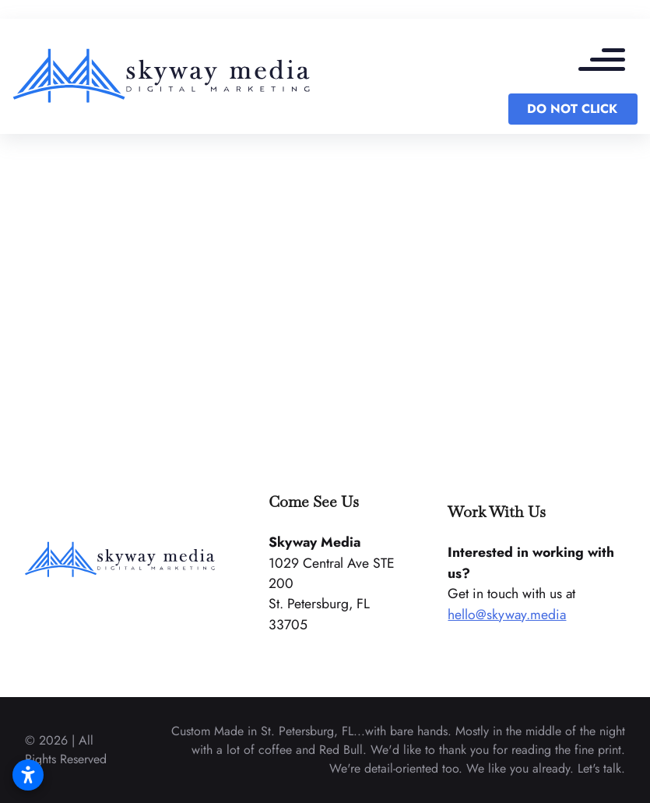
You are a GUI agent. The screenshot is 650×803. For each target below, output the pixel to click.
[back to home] (162, 76)
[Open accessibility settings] (28, 775)
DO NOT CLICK (572, 109)
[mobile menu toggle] (609, 62)
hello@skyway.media (507, 614)
